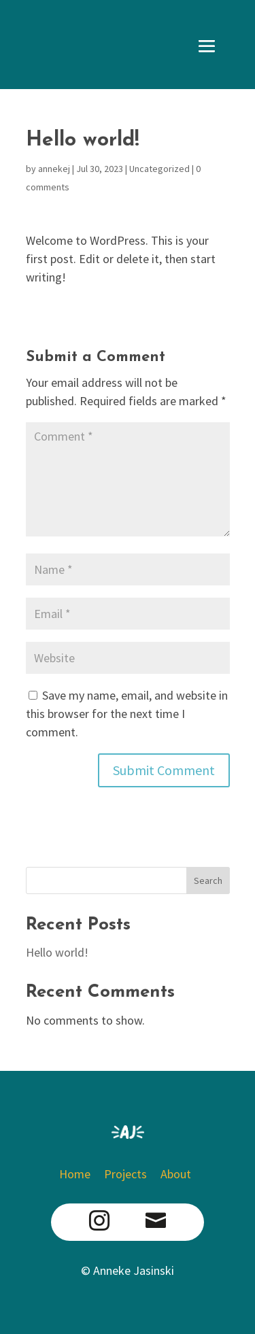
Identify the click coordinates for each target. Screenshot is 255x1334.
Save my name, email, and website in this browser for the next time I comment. (127, 713)
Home (77, 1174)
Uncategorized (159, 169)
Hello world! (57, 952)
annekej (54, 169)
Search (208, 880)
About (176, 1174)
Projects (125, 1174)
